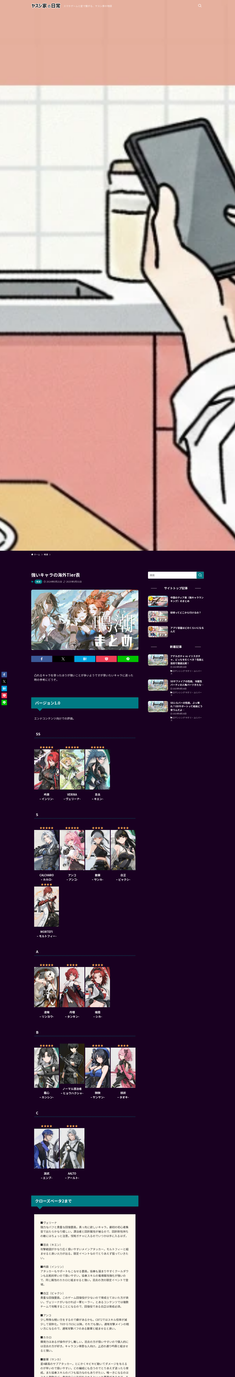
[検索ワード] (176, 575)
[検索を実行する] (200, 575)
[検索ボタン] (200, 6)
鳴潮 (38, 581)
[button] (41, 659)
